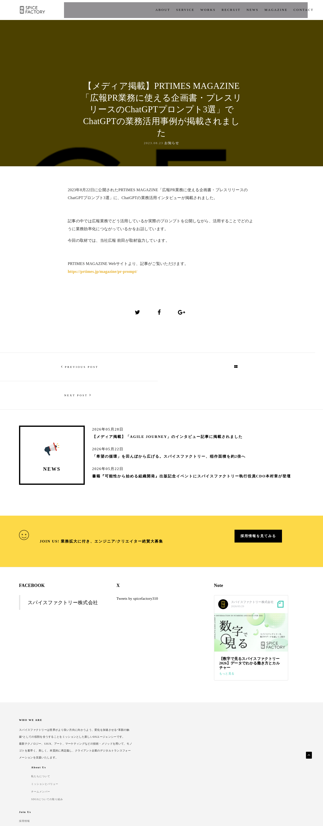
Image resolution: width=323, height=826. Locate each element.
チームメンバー (175, 742)
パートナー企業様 (274, 749)
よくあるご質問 (273, 742)
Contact (85, 787)
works (159, 10)
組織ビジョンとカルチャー (232, 734)
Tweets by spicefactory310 (137, 594)
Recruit (182, 10)
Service (137, 10)
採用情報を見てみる (258, 536)
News (204, 10)
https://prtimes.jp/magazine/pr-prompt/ (102, 298)
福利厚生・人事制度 (227, 742)
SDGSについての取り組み (182, 749)
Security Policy (60, 787)
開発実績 (269, 727)
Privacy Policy (29, 787)
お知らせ (171, 166)
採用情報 (220, 727)
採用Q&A (220, 749)
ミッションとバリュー (180, 734)
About (114, 10)
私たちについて (175, 727)
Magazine (227, 10)
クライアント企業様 (276, 734)
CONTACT (255, 10)
